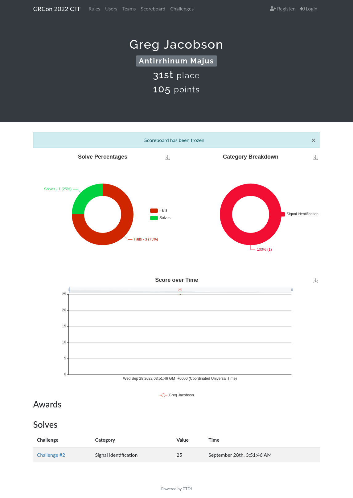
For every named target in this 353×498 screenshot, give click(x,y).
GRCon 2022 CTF (57, 8)
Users (111, 8)
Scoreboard (153, 8)
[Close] (313, 140)
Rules (94, 8)
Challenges (182, 8)
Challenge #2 (51, 455)
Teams (129, 8)
